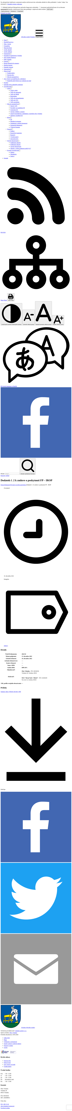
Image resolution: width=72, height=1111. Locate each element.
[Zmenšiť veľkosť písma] (28, 317)
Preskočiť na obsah (6, 13)
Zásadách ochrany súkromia (14, 4)
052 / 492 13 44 (5, 1104)
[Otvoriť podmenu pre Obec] (7, 40)
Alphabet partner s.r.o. (21, 1030)
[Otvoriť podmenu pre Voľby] (11, 88)
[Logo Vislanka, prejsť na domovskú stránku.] (18, 37)
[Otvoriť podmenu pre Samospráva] (10, 69)
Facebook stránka (5, 1108)
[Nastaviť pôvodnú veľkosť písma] (43, 313)
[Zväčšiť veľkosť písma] (58, 320)
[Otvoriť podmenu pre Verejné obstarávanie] (18, 141)
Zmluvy (6, 645)
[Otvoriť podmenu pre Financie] (12, 129)
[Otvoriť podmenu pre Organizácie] (10, 54)
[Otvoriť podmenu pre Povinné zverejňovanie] (19, 150)
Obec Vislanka (13, 1032)
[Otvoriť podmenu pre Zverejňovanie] (12, 86)
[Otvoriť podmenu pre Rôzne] (11, 117)
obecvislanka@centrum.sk (7, 1106)
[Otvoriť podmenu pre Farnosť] (8, 61)
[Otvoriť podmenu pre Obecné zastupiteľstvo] (19, 104)
